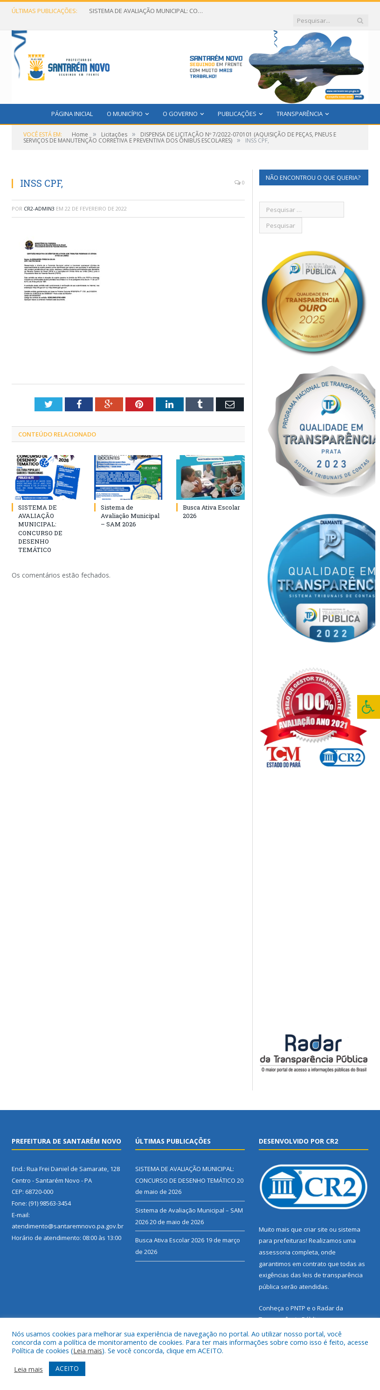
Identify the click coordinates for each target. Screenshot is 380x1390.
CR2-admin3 (39, 199)
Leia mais (87, 1350)
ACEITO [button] (67, 1368)
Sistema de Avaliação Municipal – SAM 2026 (130, 506)
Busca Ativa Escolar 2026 (169, 1231)
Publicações (237, 104)
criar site (316, 1220)
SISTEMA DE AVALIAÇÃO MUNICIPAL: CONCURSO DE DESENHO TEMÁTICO (145, 11)
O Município (125, 104)
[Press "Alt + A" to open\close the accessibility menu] (368, 707)
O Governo (180, 104)
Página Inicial (72, 104)
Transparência (299, 104)
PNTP (297, 1299)
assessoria (274, 1243)
